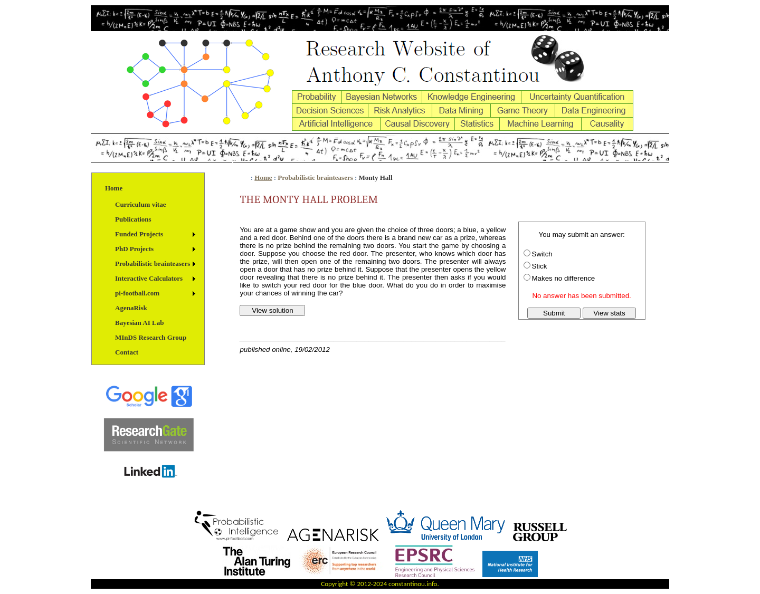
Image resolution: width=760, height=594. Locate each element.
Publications (133, 219)
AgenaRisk (131, 308)
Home (113, 188)
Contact (126, 352)
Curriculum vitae (140, 204)
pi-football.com (137, 293)
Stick (539, 266)
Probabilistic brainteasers (152, 263)
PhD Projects (134, 249)
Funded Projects (139, 234)
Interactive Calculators (149, 278)
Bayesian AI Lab (139, 323)
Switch (542, 254)
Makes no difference (563, 278)
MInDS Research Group (150, 337)
